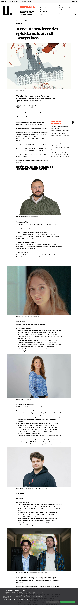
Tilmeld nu (21, 455)
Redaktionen (43, 587)
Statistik (22, 599)
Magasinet (43, 7)
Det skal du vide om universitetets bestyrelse (35, 128)
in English (74, 1)
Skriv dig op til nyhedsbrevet (65, 7)
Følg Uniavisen (62, 9)
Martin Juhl (37, 105)
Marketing (29, 599)
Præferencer (15, 599)
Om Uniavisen (62, 5)
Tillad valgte (52, 602)
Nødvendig (7, 599)
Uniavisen (3, 1)
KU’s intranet (38, 124)
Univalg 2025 (43, 11)
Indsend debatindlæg (45, 9)
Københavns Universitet (59, 161)
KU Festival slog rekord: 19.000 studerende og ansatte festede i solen (28, 12)
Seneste (27, 6)
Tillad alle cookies (68, 602)
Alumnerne (43, 5)
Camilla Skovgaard (25, 105)
